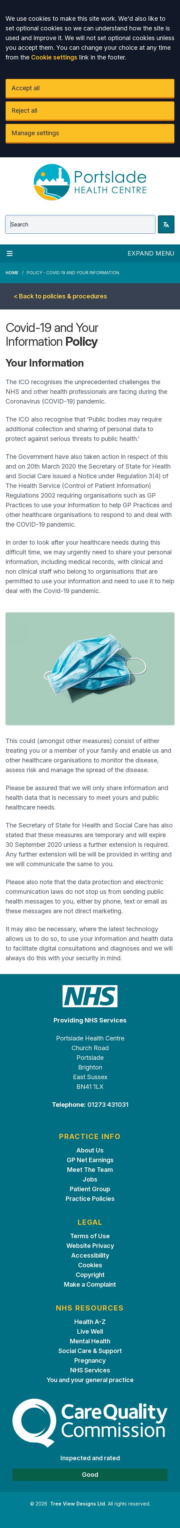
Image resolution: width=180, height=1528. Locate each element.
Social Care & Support (90, 1350)
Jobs (90, 1179)
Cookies (90, 1265)
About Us (90, 1150)
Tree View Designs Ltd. (78, 1504)
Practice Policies (90, 1198)
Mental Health (90, 1341)
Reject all (24, 110)
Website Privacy (90, 1245)
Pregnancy (90, 1360)
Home (12, 272)
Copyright (90, 1274)
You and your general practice (90, 1379)
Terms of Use (90, 1236)
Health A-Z (90, 1321)
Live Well (90, 1331)
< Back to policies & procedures (60, 296)
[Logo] (90, 182)
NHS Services (90, 1370)
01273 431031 (108, 1104)
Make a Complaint (90, 1284)
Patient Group (90, 1189)
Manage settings (35, 133)
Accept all (25, 88)
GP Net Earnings (90, 1160)
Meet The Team (90, 1169)
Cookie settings (54, 57)
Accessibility (90, 1255)
